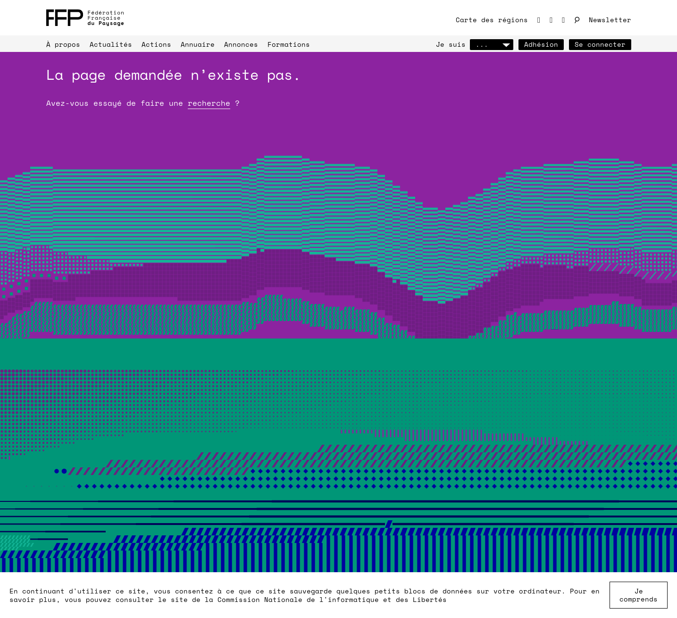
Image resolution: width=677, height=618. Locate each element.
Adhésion (541, 44)
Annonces (241, 44)
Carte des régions (492, 20)
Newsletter (610, 20)
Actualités (111, 44)
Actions (156, 44)
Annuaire (198, 44)
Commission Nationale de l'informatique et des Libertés (332, 599)
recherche (209, 103)
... (492, 44)
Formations (288, 44)
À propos (63, 44)
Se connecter (600, 44)
